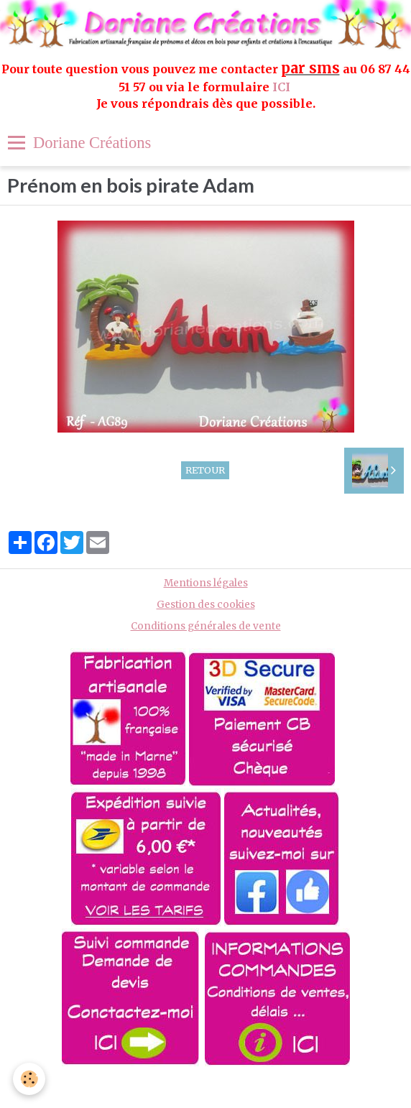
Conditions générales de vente (206, 626)
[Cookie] (29, 1079)
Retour (205, 470)
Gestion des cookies (206, 605)
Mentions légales (206, 583)
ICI (282, 87)
